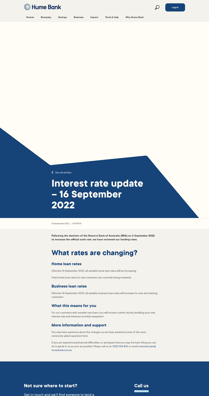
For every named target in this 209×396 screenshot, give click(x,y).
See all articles (61, 172)
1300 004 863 (120, 346)
